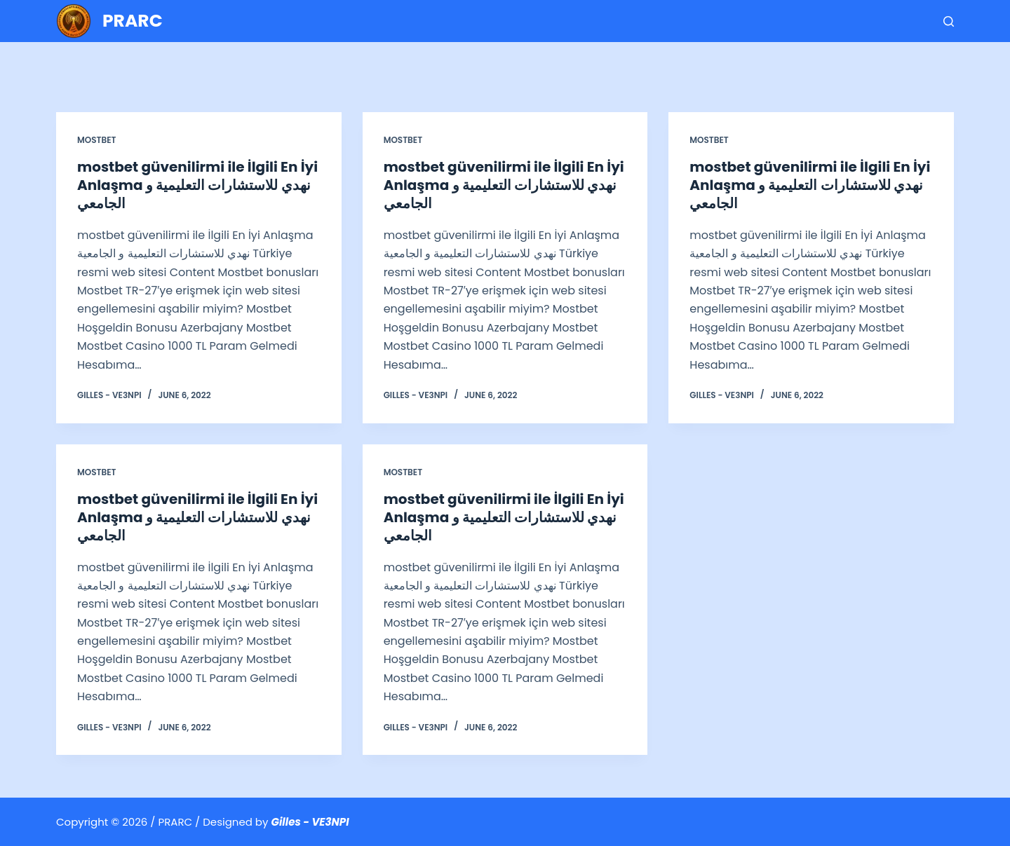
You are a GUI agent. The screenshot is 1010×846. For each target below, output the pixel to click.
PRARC (132, 20)
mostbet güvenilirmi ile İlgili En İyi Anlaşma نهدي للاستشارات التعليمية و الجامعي (197, 185)
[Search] (948, 21)
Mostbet (96, 140)
